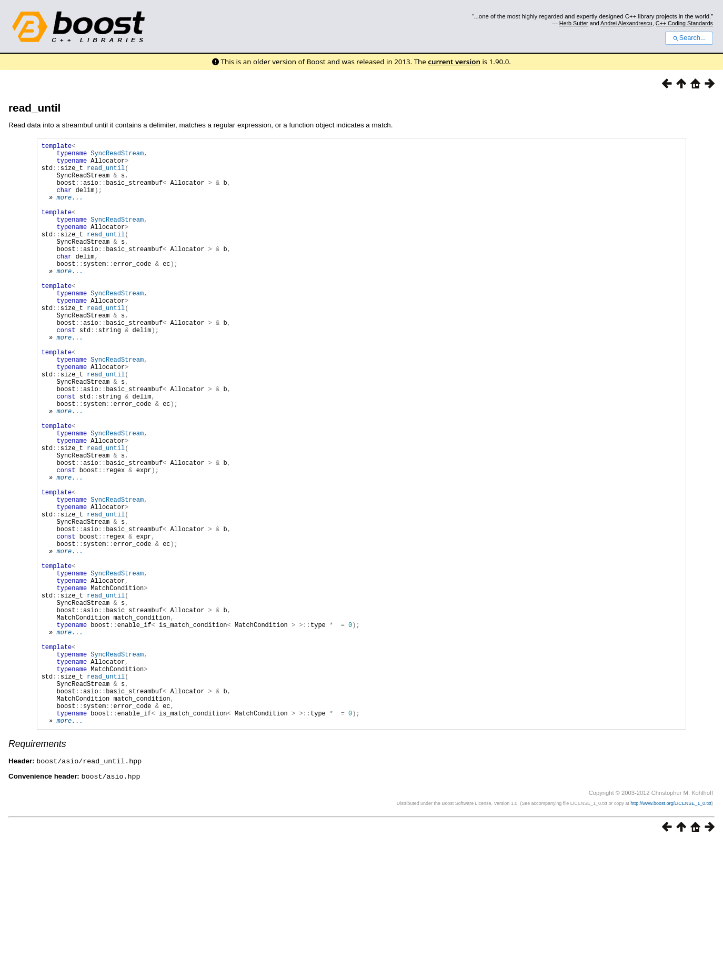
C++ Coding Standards (684, 23)
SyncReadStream (117, 156)
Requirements (37, 868)
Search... (689, 38)
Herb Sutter (573, 23)
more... (69, 209)
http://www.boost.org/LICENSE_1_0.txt (670, 927)
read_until (34, 108)
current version (454, 61)
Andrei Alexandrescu (626, 23)
